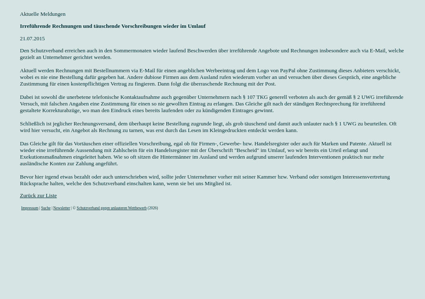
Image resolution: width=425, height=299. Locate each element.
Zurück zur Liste (38, 195)
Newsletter (61, 208)
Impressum (29, 208)
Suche (46, 208)
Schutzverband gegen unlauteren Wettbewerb (112, 208)
